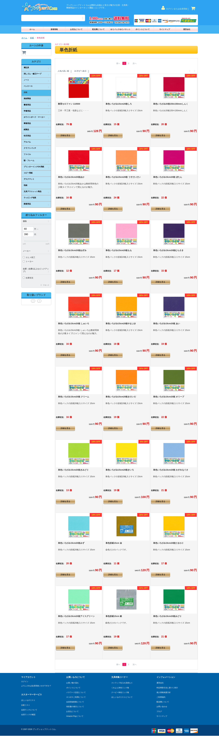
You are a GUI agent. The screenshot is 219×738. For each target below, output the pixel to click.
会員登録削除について (75, 702)
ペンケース (28, 86)
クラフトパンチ (30, 148)
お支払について (76, 29)
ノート (26, 80)
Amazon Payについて (74, 716)
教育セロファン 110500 (69, 104)
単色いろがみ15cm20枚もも (119, 250)
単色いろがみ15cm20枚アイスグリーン (76, 616)
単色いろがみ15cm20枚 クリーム (73, 396)
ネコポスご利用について (76, 697)
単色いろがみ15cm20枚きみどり (73, 470)
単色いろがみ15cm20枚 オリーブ (168, 396)
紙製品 (26, 129)
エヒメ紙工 (29, 257)
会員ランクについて (29, 710)
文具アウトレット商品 (32, 191)
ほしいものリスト (28, 700)
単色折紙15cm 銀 (114, 616)
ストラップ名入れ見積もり (122, 683)
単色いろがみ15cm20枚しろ (119, 104)
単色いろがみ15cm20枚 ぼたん (167, 177)
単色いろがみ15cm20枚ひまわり (168, 543)
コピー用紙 (28, 173)
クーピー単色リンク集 (120, 692)
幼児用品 (27, 136)
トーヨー (28, 261)
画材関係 (27, 99)
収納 (25, 185)
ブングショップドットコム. (44, 729)
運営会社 (186, 29)
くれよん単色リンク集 (120, 688)
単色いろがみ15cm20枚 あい (166, 323)
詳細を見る (65, 135)
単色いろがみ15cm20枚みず (71, 543)
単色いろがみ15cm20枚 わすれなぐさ (170, 470)
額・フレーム (29, 160)
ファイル (27, 154)
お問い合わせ (162, 707)
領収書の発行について (75, 707)
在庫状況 (28, 278)
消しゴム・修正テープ (32, 74)
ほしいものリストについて (122, 697)
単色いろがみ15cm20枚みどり (167, 616)
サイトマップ (164, 29)
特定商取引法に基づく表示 (167, 688)
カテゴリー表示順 (62, 44)
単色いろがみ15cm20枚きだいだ (121, 396)
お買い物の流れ (72, 683)
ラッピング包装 (30, 198)
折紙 (32, 38)
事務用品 (27, 123)
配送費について (98, 29)
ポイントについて (142, 29)
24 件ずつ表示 (81, 71)
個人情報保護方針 (164, 692)
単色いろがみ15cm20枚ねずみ (72, 250)
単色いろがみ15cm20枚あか (71, 177)
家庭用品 (27, 204)
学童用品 (27, 111)
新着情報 (54, 29)
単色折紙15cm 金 (114, 543)
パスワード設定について (76, 692)
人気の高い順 (65, 71)
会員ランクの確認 (28, 715)
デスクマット (29, 179)
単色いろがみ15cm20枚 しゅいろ (73, 323)
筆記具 (26, 68)
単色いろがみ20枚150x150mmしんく (170, 104)
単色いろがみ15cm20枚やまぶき (121, 323)
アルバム (27, 142)
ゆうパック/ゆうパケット (120, 29)
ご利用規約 (161, 697)
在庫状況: (60, 124)
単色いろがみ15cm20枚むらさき (168, 250)
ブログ (159, 711)
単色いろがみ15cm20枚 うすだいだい (123, 177)
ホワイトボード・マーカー (34, 117)
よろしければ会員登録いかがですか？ (36, 686)
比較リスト (25, 705)
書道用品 (27, 105)
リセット (46, 285)
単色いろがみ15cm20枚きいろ (120, 470)
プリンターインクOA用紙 (34, 167)
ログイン (24, 681)
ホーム (32, 29)
